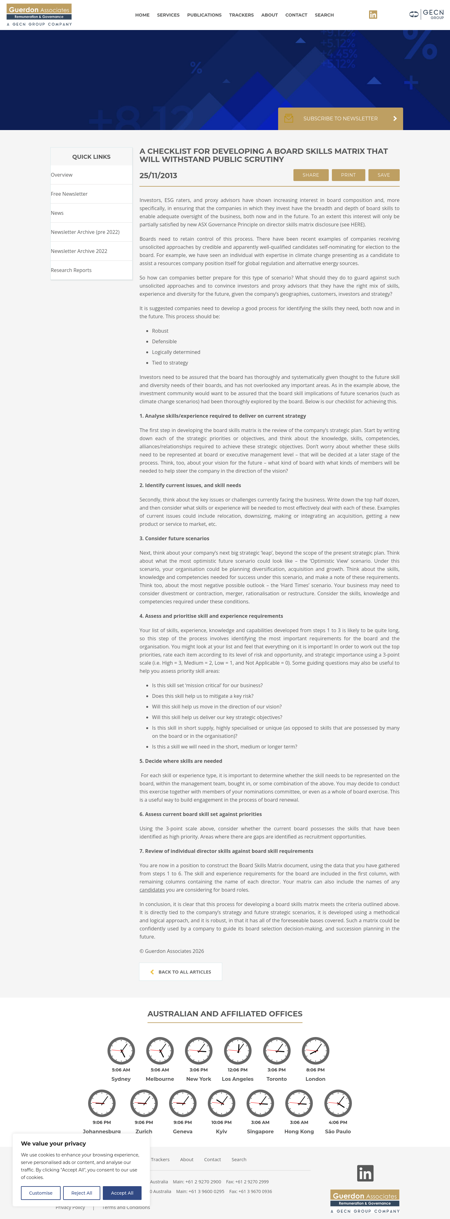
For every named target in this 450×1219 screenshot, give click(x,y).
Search (324, 15)
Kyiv (221, 1123)
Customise (40, 1193)
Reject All (81, 1193)
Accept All (122, 1193)
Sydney (121, 1075)
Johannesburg (102, 1123)
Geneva (183, 1123)
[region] (81, 1169)
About (269, 15)
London (316, 1075)
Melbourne (160, 1075)
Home (142, 15)
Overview (61, 174)
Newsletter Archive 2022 (79, 251)
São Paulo (338, 1123)
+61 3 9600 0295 (207, 1182)
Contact (296, 15)
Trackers (241, 15)
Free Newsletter (69, 193)
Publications (204, 15)
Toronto (277, 1075)
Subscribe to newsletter (340, 122)
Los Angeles (237, 1075)
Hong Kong (299, 1123)
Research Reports (71, 270)
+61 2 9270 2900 (203, 1173)
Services (168, 15)
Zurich (144, 1123)
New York (198, 1075)
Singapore (260, 1123)
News (57, 212)
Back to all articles (180, 972)
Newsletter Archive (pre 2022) (85, 232)
